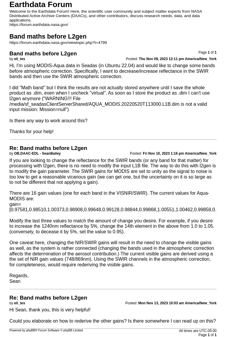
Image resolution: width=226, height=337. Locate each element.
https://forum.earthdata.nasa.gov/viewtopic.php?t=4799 (58, 42)
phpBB (30, 330)
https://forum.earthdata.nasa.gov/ (38, 24)
